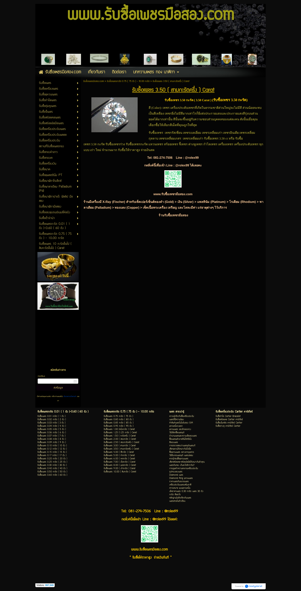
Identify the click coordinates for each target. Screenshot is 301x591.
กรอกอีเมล (41, 376)
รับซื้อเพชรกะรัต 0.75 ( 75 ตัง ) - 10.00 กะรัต (128, 81)
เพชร (166, 107)
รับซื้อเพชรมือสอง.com (93, 81)
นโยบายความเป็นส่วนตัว (70, 396)
